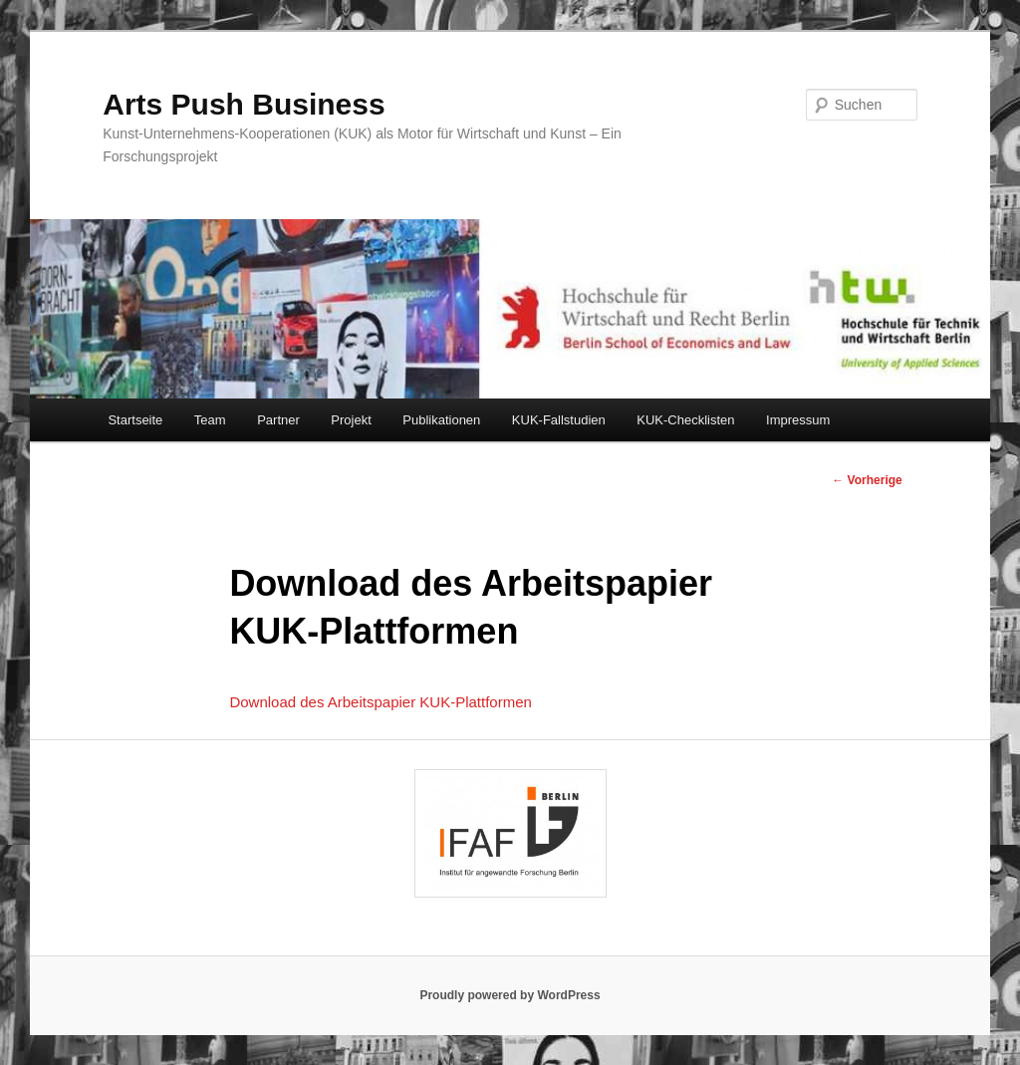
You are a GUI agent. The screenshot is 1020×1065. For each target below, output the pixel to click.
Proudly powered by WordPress (509, 995)
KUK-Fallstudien (559, 419)
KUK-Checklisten (685, 419)
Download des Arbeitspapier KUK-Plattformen (380, 701)
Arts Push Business (243, 104)
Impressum (798, 419)
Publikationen (441, 419)
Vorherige (866, 480)
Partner (278, 419)
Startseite (135, 419)
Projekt (351, 419)
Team (210, 419)
